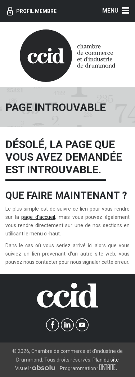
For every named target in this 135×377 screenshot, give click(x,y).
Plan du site (106, 360)
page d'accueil (38, 217)
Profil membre (32, 11)
